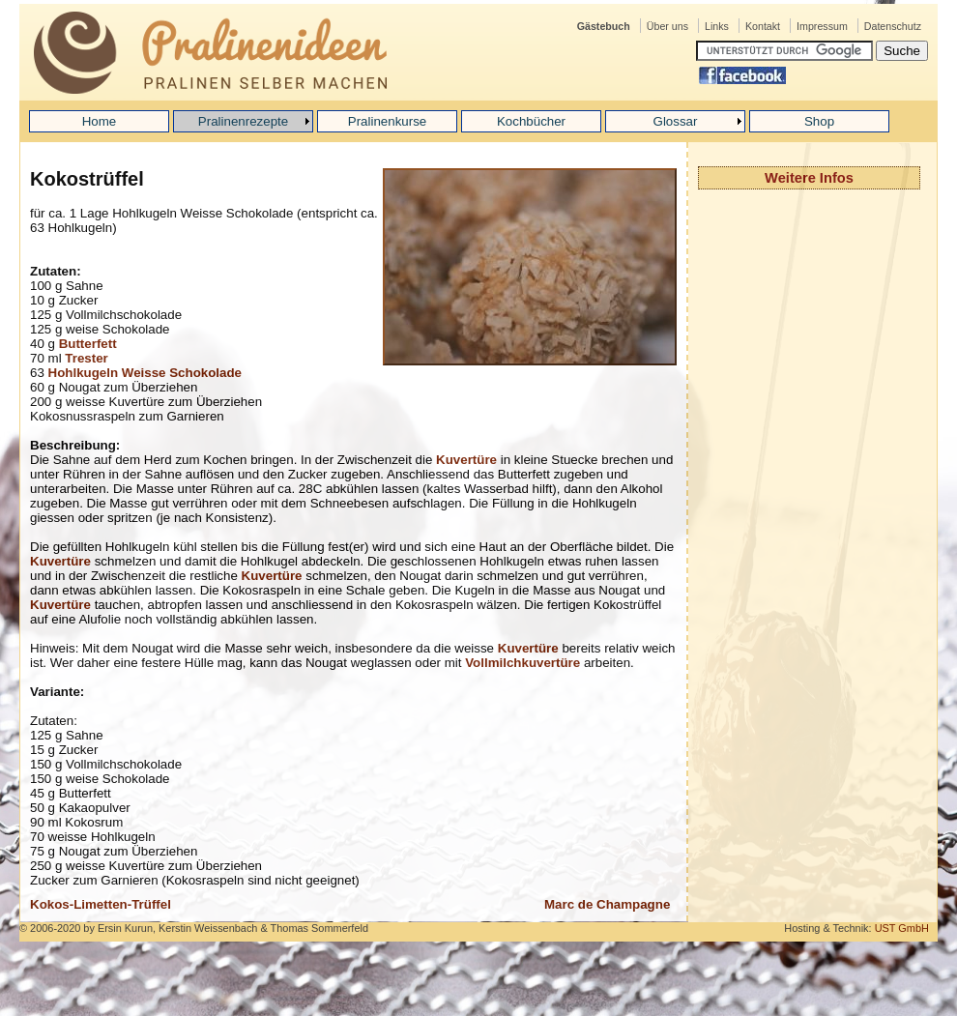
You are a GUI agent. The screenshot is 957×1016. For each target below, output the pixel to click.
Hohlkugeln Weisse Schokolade (145, 372)
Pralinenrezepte (243, 121)
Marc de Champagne (607, 904)
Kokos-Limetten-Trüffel (100, 904)
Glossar (675, 121)
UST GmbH (902, 928)
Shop (819, 121)
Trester (86, 358)
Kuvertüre (466, 459)
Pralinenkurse (387, 121)
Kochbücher (531, 121)
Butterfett (88, 343)
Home (99, 121)
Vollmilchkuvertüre (522, 662)
